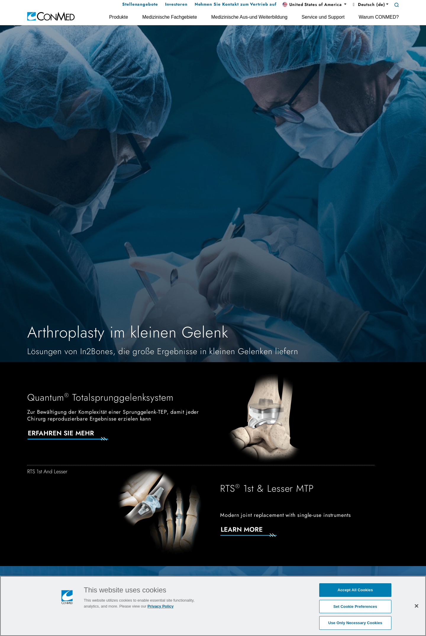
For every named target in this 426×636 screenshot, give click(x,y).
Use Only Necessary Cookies (355, 623)
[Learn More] (255, 533)
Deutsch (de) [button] (368, 4)
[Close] (416, 606)
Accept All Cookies (355, 590)
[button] (314, 4)
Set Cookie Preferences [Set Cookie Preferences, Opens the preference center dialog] (355, 606)
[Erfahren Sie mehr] (74, 437)
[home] (51, 15)
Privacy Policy (161, 606)
